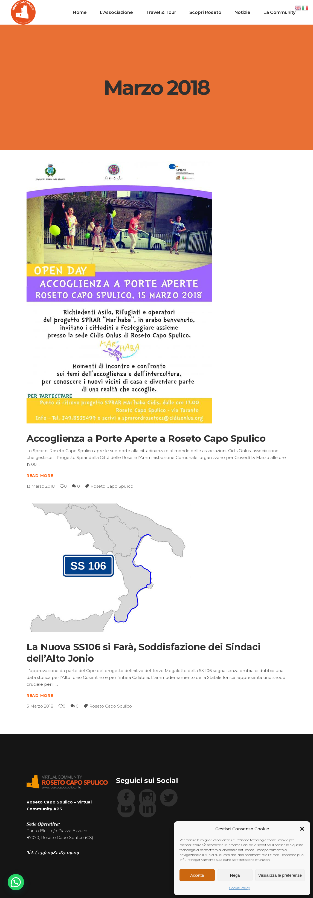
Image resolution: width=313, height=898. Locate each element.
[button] (302, 829)
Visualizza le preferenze (280, 875)
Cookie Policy (239, 888)
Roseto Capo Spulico (112, 486)
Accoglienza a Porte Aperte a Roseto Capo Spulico (146, 438)
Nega (235, 875)
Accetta (197, 875)
